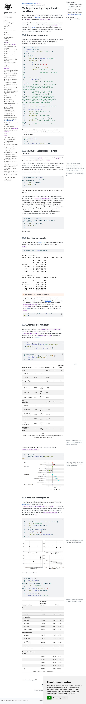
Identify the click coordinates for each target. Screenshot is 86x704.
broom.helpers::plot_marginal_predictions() (37, 506)
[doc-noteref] (44, 433)
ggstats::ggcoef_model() (30, 449)
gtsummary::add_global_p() (31, 333)
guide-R (7, 12)
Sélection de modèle (74, 10)
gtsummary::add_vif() (43, 335)
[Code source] (11, 13)
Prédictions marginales (74, 14)
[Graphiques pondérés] (30, 680)
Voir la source (70, 17)
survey (34, 27)
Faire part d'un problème (73, 19)
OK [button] (49, 698)
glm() (29, 19)
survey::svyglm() (51, 25)
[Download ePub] (13, 13)
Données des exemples (75, 4)
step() (24, 246)
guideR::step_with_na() (30, 304)
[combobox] (11, 17)
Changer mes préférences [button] (60, 698)
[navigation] (10, 23)
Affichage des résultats (75, 12)
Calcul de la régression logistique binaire (74, 7)
